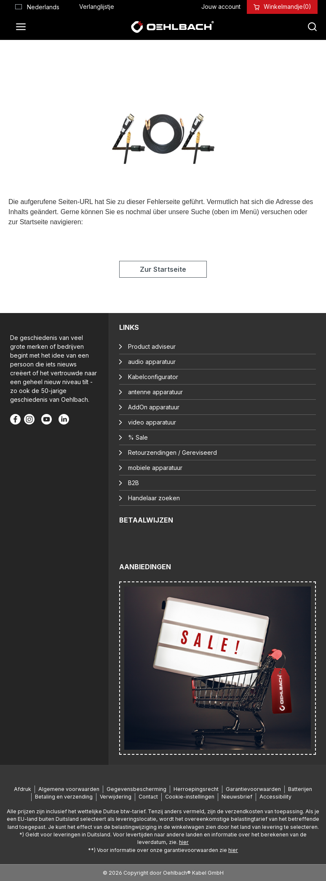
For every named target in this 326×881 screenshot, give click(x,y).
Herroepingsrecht (196, 789)
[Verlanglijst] (96, 6)
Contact (148, 796)
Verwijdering (115, 796)
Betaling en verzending (64, 796)
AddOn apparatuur (153, 407)
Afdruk (22, 789)
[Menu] (23, 26)
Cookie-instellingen (189, 796)
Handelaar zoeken (154, 498)
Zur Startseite (163, 269)
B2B (133, 482)
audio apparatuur (152, 361)
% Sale (138, 437)
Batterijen (300, 789)
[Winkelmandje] (287, 6)
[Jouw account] (221, 6)
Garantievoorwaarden (253, 789)
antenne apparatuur (155, 391)
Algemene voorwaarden (68, 789)
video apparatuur (152, 422)
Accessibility (275, 796)
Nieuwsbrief (237, 796)
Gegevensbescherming (136, 789)
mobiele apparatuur (155, 467)
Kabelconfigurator (153, 376)
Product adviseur (152, 346)
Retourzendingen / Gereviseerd (172, 452)
